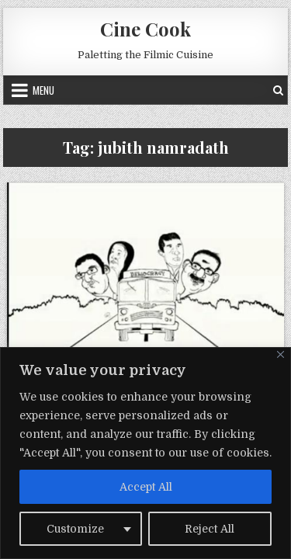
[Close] (280, 354)
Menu (43, 90)
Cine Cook (145, 28)
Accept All (146, 487)
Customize (75, 529)
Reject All (209, 529)
